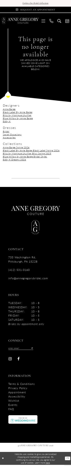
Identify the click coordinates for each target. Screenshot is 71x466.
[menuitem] (43, 22)
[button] (43, 22)
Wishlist (13, 402)
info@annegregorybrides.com (28, 279)
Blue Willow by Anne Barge (18, 119)
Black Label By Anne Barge (17, 113)
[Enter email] (22, 349)
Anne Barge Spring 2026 (16, 148)
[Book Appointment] (35, 10)
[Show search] (59, 22)
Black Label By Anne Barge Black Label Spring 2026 (31, 151)
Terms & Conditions (21, 385)
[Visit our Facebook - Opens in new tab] (18, 360)
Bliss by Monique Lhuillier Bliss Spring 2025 (27, 154)
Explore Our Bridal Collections (35, 3)
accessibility (16, 398)
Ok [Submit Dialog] (67, 459)
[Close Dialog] (3, 459)
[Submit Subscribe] (33, 349)
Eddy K (7, 122)
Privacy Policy (17, 389)
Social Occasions (12, 135)
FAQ (11, 410)
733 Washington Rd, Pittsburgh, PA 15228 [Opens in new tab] (22, 260)
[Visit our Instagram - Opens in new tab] (10, 360)
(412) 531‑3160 (19, 270)
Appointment (17, 393)
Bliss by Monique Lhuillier (17, 116)
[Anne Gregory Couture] (20, 21)
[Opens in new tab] (22, 420)
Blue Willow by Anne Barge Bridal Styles (25, 157)
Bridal (6, 132)
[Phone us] (51, 22)
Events (12, 406)
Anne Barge (9, 110)
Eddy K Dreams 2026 (14, 160)
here (48, 463)
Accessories (9, 138)
